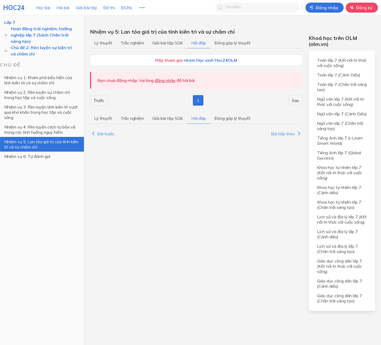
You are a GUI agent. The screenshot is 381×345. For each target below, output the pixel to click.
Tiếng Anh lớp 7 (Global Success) (339, 155)
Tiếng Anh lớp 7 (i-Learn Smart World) (340, 140)
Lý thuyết (103, 42)
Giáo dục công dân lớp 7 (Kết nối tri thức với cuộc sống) (339, 266)
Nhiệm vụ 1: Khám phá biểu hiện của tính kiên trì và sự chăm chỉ (38, 80)
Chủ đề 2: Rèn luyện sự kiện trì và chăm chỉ (41, 50)
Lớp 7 (9, 22)
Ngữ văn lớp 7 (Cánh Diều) (342, 113)
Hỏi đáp (198, 42)
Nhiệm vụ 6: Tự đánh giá (27, 156)
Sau (295, 100)
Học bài (43, 7)
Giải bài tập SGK (167, 42)
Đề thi (109, 7)
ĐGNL (127, 7)
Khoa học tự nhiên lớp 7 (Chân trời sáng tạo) (339, 204)
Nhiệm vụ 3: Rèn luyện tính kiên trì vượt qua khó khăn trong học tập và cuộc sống (41, 112)
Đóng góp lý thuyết (232, 42)
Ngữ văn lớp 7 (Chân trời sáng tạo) (340, 126)
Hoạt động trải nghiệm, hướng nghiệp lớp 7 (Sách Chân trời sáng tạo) (41, 35)
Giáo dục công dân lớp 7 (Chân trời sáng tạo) (339, 298)
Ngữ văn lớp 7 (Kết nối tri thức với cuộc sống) (340, 101)
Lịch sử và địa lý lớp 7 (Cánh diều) (337, 234)
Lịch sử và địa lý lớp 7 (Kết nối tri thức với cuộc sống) (342, 219)
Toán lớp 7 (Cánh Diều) (338, 75)
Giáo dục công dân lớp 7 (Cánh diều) (339, 283)
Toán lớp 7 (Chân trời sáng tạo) (342, 87)
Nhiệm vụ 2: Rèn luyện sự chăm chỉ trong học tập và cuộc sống (37, 95)
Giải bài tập (86, 7)
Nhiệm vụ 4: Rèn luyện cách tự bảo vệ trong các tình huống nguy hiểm (40, 129)
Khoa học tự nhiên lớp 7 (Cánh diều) (339, 190)
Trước (98, 100)
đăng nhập (165, 80)
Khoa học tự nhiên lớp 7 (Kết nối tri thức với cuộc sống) (339, 173)
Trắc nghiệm (132, 42)
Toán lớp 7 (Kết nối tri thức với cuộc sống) (342, 63)
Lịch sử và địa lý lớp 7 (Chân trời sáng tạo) (337, 249)
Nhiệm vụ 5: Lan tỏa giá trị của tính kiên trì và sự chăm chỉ (41, 144)
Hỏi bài (63, 7)
